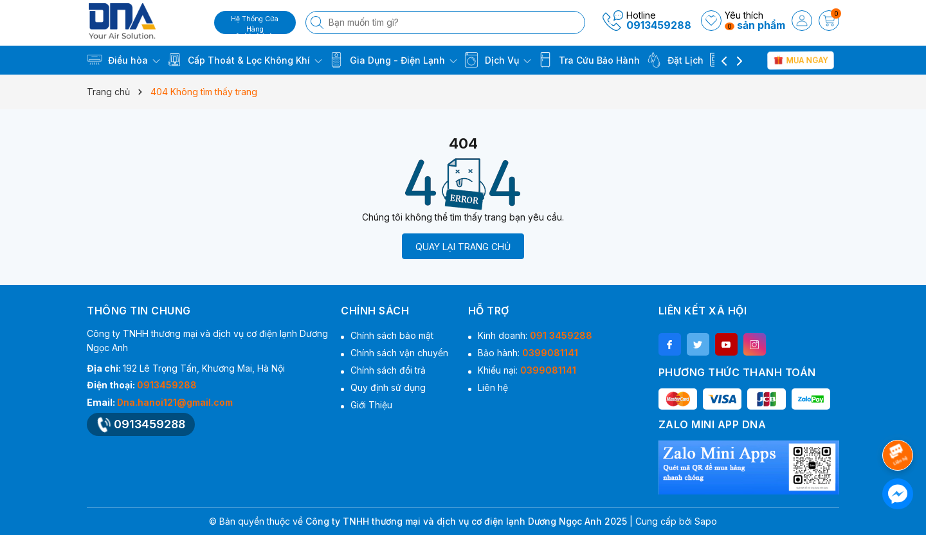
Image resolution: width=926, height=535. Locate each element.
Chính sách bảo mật (391, 335)
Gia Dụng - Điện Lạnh (393, 60)
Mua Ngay (800, 60)
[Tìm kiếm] (318, 22)
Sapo (705, 521)
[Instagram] (754, 344)
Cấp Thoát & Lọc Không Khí (244, 60)
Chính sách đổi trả (388, 370)
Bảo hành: (528, 352)
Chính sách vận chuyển (399, 352)
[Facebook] (669, 344)
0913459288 (658, 25)
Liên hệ (493, 387)
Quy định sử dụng (388, 387)
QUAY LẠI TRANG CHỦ (463, 246)
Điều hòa (123, 60)
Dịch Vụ (497, 60)
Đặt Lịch (675, 60)
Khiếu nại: (527, 370)
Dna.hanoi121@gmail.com (175, 402)
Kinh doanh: (535, 335)
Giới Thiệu (371, 404)
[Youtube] (726, 344)
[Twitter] (698, 344)
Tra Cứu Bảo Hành (589, 60)
